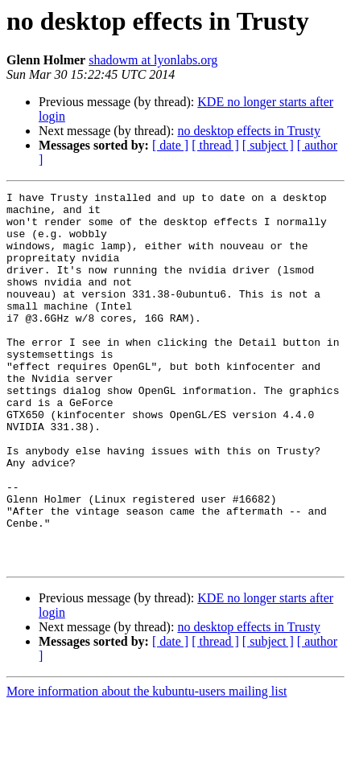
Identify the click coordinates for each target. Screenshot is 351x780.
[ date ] (170, 145)
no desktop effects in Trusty (248, 131)
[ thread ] (215, 145)
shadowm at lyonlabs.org (153, 60)
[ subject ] (268, 145)
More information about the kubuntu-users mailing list (146, 766)
